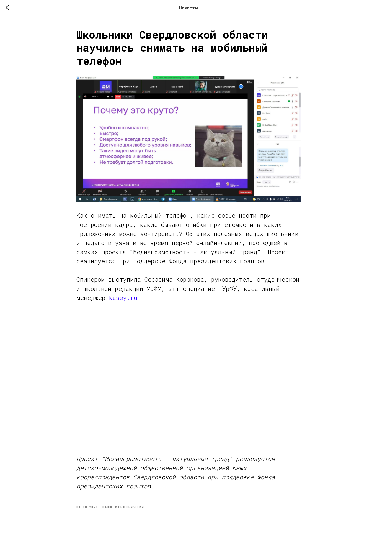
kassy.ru (123, 297)
